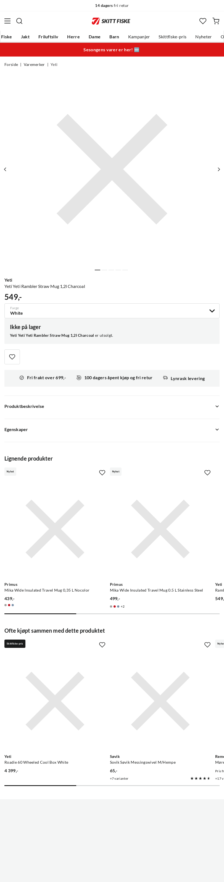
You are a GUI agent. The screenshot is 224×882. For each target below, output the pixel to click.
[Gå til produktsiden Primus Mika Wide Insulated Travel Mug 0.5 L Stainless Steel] (106, 511)
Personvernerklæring (90, 873)
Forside (11, 64)
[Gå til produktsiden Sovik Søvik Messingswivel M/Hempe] (106, 647)
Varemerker (34, 64)
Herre (73, 36)
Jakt (25, 36)
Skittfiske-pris (172, 36)
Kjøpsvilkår (124, 873)
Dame (95, 36)
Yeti (54, 64)
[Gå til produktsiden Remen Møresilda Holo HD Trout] (176, 647)
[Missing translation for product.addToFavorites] (12, 356)
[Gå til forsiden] (111, 21)
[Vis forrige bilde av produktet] (6, 169)
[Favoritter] (202, 21)
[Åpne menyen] (7, 21)
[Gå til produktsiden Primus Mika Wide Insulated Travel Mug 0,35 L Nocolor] (37, 511)
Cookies (146, 873)
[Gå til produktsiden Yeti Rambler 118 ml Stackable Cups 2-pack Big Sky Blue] (176, 511)
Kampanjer (139, 36)
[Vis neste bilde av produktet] (217, 169)
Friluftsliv (48, 36)
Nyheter (203, 36)
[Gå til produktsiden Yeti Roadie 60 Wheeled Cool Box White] (37, 647)
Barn (114, 36)
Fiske (6, 36)
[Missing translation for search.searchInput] (19, 21)
